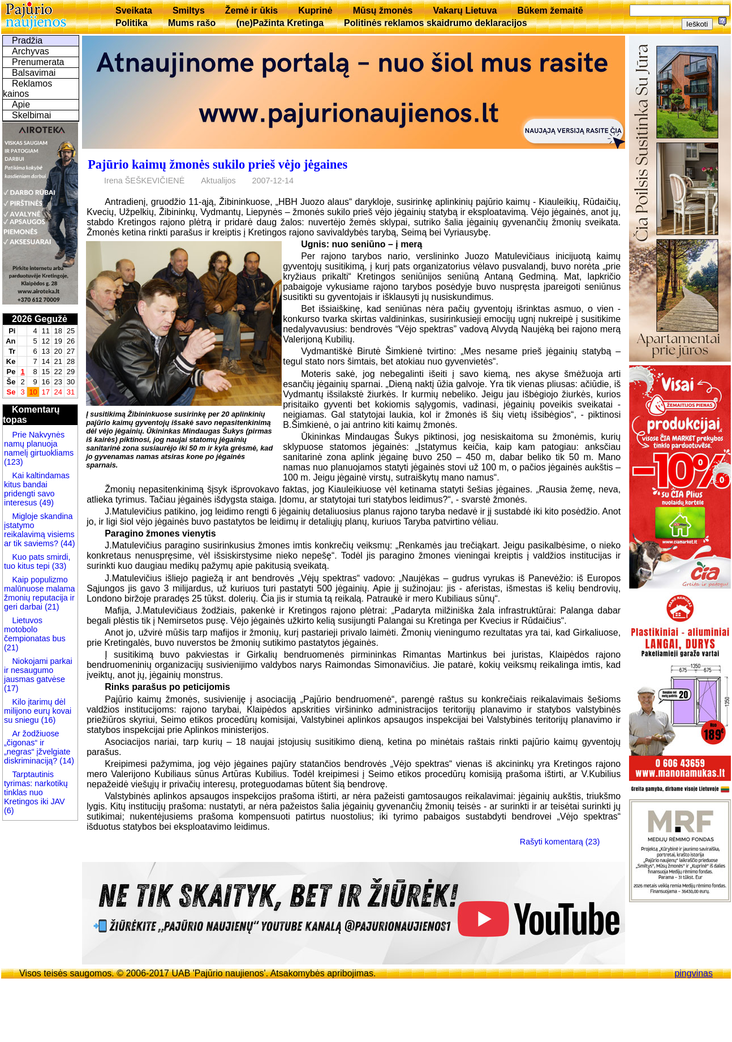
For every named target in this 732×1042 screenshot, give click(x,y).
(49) (45, 502)
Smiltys (189, 10)
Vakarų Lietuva (465, 10)
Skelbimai (31, 115)
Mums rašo (192, 23)
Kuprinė (315, 10)
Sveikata (133, 10)
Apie (21, 104)
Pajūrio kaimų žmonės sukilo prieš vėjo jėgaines (217, 164)
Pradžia (27, 40)
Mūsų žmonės (383, 10)
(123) (13, 461)
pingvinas (693, 973)
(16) (47, 719)
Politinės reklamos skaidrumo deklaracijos (435, 23)
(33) (58, 566)
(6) (9, 810)
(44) (66, 543)
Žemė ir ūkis (251, 10)
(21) (50, 606)
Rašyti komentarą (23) (560, 841)
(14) (65, 760)
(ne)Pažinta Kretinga (280, 23)
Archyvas (30, 51)
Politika (131, 23)
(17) (11, 688)
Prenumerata (38, 62)
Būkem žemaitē (550, 10)
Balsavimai (33, 73)
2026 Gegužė (39, 319)
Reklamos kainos (27, 88)
